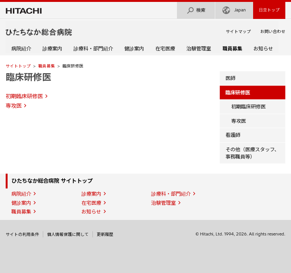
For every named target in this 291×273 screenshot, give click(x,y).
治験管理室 (198, 49)
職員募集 (46, 66)
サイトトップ (18, 66)
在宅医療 (165, 49)
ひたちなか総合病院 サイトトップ (51, 180)
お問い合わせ (272, 31)
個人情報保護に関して (68, 234)
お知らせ (263, 49)
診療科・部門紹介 (93, 49)
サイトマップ (238, 31)
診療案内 (52, 49)
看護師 (232, 135)
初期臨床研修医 (24, 96)
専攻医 (14, 105)
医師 (230, 78)
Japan (234, 10)
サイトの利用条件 (22, 234)
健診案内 (134, 49)
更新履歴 (105, 234)
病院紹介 (21, 49)
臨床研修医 (28, 77)
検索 (195, 10)
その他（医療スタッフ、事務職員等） (252, 153)
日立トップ (269, 10)
